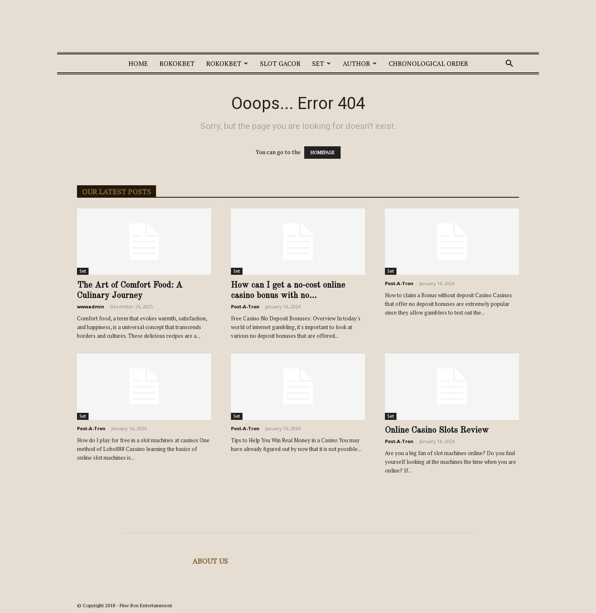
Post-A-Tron (245, 306)
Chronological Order (428, 63)
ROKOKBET (177, 63)
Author (360, 63)
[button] (509, 64)
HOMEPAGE (322, 152)
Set (321, 63)
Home (138, 63)
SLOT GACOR (280, 63)
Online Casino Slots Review (437, 430)
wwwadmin (90, 306)
